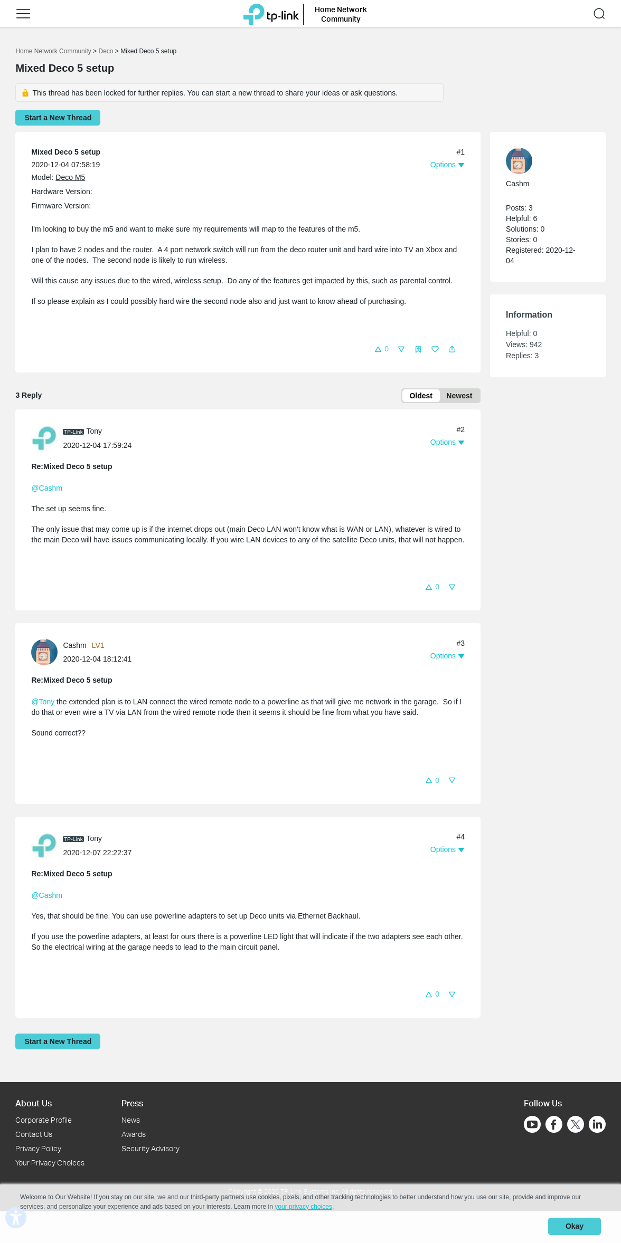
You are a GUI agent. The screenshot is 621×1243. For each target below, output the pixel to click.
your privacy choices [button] (303, 1208)
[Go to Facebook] (553, 1124)
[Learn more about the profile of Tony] (47, 439)
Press (132, 1103)
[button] (23, 13)
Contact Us (33, 1134)
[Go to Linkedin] (597, 1124)
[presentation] (44, 439)
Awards (133, 1134)
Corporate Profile (43, 1120)
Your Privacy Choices (49, 1162)
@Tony (42, 703)
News (130, 1120)
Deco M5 (70, 177)
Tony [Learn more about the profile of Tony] (94, 432)
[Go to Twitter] (575, 1125)
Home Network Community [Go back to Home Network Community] (53, 51)
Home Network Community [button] (341, 14)
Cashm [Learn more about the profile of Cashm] (74, 647)
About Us (33, 1103)
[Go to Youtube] (532, 1124)
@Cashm (46, 489)
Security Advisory (150, 1148)
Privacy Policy (38, 1148)
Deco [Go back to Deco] (105, 51)
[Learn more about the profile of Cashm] (47, 652)
